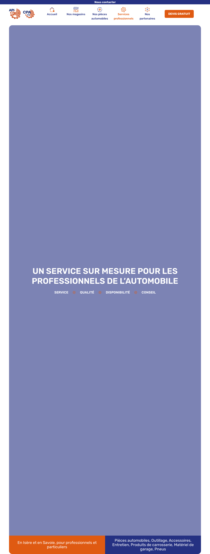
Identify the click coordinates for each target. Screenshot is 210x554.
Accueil (52, 11)
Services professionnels (123, 13)
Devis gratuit (179, 14)
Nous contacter (105, 2)
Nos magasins (76, 11)
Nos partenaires (147, 13)
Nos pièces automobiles (99, 13)
